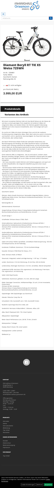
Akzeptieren (48, 484)
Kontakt (5, 441)
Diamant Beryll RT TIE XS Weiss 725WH (22, 66)
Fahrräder (6, 421)
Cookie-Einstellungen (28, 484)
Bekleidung (6, 428)
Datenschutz (7, 443)
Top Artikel (6, 430)
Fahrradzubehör (8, 426)
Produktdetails (13, 108)
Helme (5, 423)
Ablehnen (40, 484)
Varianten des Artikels (17, 114)
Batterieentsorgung (9, 445)
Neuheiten (6, 432)
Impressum (6, 447)
